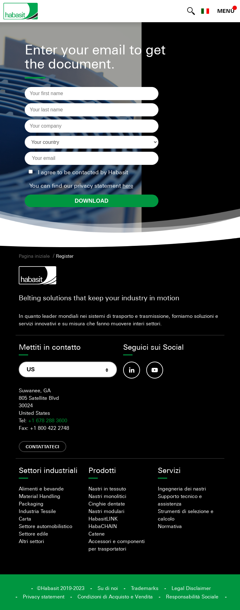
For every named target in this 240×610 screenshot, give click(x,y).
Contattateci (42, 446)
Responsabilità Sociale (192, 596)
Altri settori (31, 541)
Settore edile (33, 534)
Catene (96, 534)
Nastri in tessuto (107, 488)
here (127, 186)
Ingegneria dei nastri (182, 488)
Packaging (31, 504)
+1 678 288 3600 (47, 420)
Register (64, 256)
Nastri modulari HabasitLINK (106, 515)
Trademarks (144, 588)
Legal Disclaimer (191, 588)
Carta (25, 519)
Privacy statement (43, 596)
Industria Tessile (37, 511)
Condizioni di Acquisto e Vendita (115, 596)
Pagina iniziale (34, 256)
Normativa (170, 526)
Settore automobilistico (45, 526)
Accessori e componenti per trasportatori (116, 545)
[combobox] (68, 369)
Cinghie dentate (106, 504)
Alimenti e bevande (41, 488)
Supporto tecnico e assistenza (180, 500)
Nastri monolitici (107, 496)
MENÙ (226, 11)
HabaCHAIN (102, 526)
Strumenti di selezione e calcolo (185, 515)
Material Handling (39, 496)
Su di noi (108, 588)
